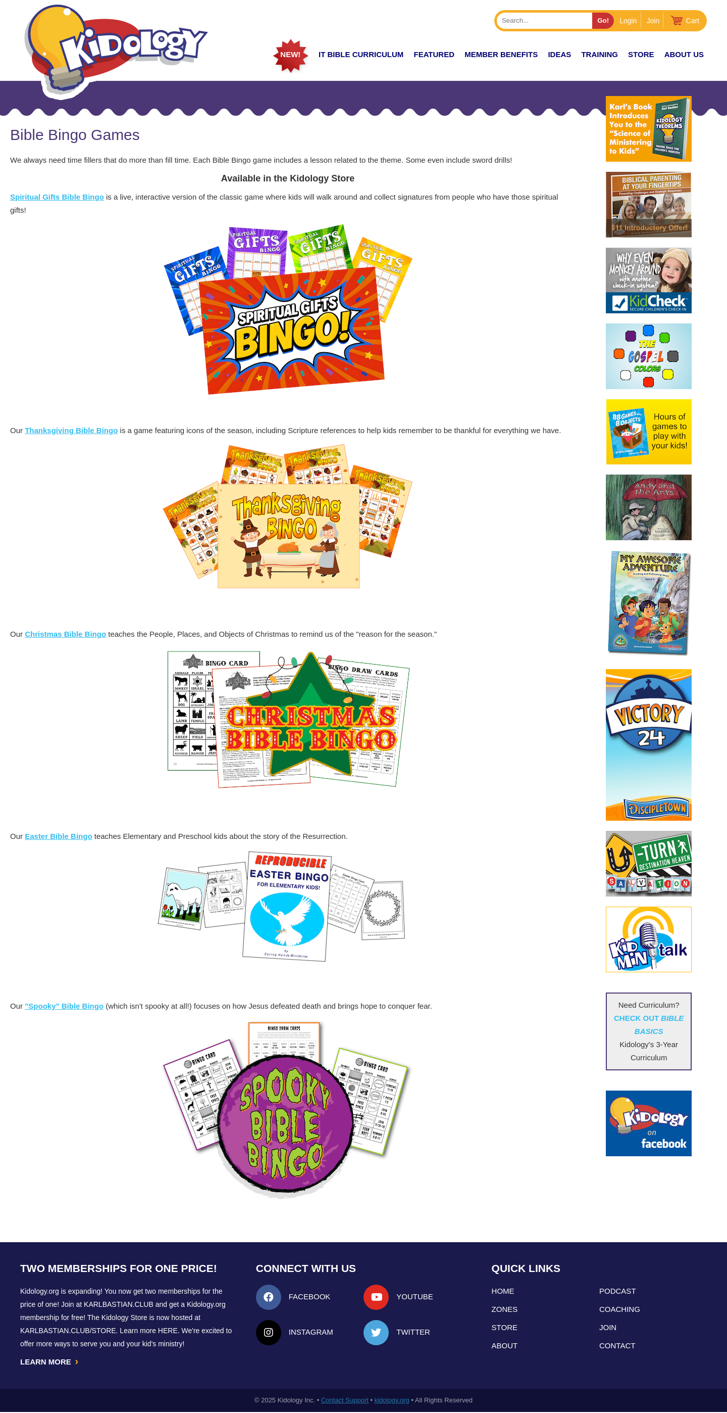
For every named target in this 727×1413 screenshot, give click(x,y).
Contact (617, 1345)
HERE (168, 1331)
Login (628, 21)
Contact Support (345, 1401)
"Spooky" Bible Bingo (64, 1006)
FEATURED (433, 54)
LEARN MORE (50, 1362)
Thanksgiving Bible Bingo (71, 430)
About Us (684, 54)
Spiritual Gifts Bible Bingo (57, 197)
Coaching (619, 1309)
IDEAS (559, 54)
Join (653, 21)
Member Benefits (501, 54)
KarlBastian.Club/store (68, 1331)
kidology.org (392, 1401)
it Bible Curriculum (361, 54)
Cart (692, 21)
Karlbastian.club (118, 1304)
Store (641, 54)
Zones (505, 1309)
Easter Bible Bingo (58, 836)
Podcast (617, 1291)
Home (503, 1291)
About (505, 1345)
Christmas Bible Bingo (65, 634)
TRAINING (599, 54)
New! (290, 54)
